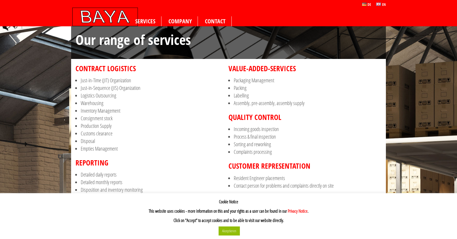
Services (145, 21)
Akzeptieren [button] (229, 230)
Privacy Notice (297, 211)
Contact (215, 21)
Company (180, 21)
